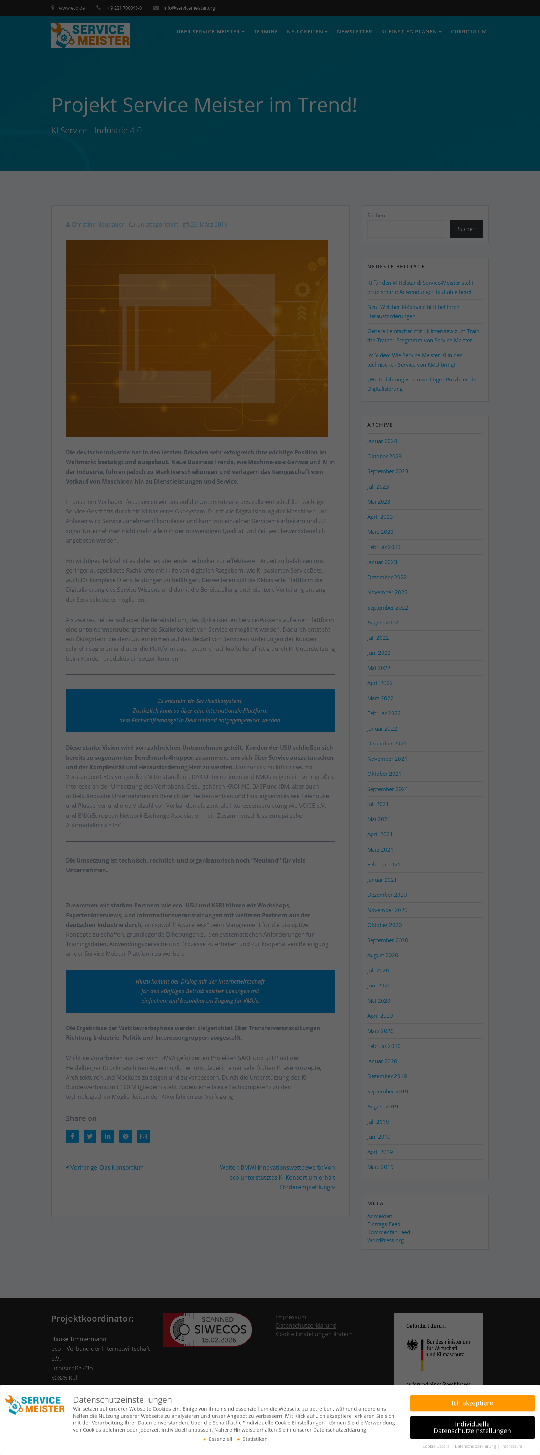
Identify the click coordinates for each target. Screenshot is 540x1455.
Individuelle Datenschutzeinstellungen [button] (472, 1425)
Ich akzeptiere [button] (472, 1400)
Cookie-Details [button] (436, 1443)
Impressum (512, 1443)
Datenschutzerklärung (476, 1443)
